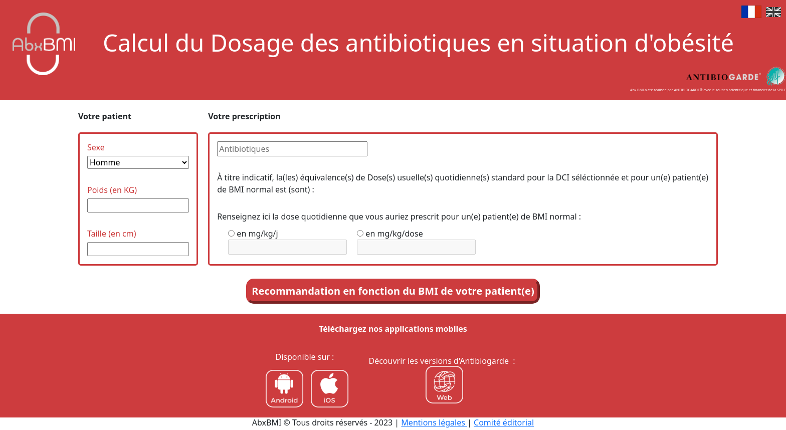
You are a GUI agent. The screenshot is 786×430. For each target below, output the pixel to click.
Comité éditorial (504, 422)
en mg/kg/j (257, 233)
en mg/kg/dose (394, 233)
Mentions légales (434, 422)
